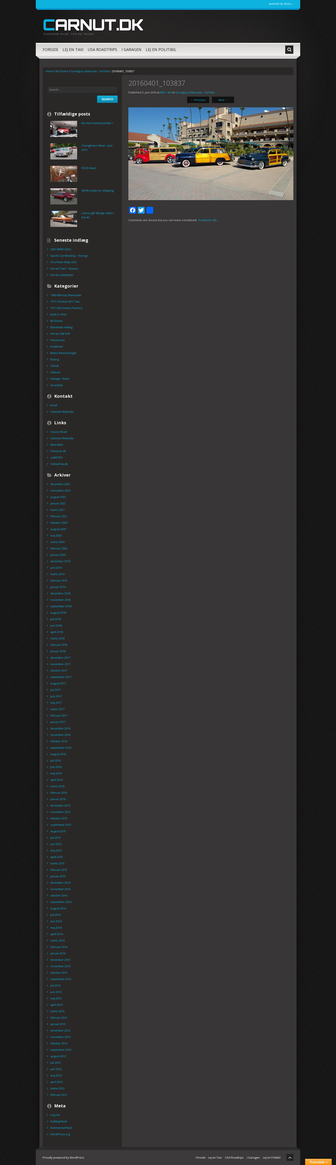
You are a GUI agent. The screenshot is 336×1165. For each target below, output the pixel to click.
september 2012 (60, 1050)
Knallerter (56, 346)
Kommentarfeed (61, 1128)
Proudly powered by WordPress (63, 1157)
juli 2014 (55, 915)
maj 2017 (56, 703)
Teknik (54, 366)
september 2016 (60, 748)
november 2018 (60, 600)
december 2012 (60, 1030)
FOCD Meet (88, 168)
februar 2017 (58, 715)
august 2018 (58, 613)
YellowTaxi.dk (59, 464)
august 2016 (58, 754)
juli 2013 (55, 985)
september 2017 (60, 677)
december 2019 (60, 561)
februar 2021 (58, 516)
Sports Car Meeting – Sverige (69, 256)
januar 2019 (58, 587)
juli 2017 (55, 690)
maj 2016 (56, 773)
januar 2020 (58, 555)
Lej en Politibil (161, 49)
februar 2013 (58, 1018)
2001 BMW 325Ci (60, 249)
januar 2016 (58, 799)
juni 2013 (56, 992)
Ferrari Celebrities (62, 275)
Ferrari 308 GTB (60, 334)
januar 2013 (58, 1024)
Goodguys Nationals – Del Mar (195, 92)
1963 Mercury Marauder (65, 295)
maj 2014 (56, 928)
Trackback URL (207, 220)
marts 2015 (57, 863)
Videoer (55, 372)
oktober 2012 (58, 1043)
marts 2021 (57, 510)
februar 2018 (58, 645)
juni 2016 (56, 767)
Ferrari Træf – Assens (64, 268)
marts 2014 (57, 940)
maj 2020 (56, 535)
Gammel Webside (62, 412)
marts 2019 (57, 574)
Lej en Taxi (73, 49)
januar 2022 (58, 503)
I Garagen (131, 49)
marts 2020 (57, 542)
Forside (50, 49)
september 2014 (60, 902)
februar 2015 (58, 870)
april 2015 (56, 857)
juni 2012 (56, 1069)
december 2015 (60, 805)
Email (53, 405)
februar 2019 (58, 580)
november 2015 (60, 812)
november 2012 (60, 1037)
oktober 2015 (58, 818)
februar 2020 (58, 548)
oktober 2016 (58, 741)
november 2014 (60, 889)
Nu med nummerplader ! (97, 123)
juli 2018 (55, 619)
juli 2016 (55, 760)
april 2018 (56, 632)
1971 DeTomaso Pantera (66, 308)
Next (223, 100)
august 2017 (58, 683)
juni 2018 (56, 625)
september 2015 (60, 825)
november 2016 (60, 735)
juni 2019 (56, 568)
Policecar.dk (58, 451)
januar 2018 (58, 651)
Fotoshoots (57, 340)
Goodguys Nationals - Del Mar (90, 71)
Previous (198, 100)
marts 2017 (57, 709)
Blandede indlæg (61, 327)
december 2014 (60, 883)
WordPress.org (60, 1134)
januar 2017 (58, 722)
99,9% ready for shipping (97, 190)
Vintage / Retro (60, 379)
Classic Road (58, 432)
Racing (54, 359)
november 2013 (60, 966)
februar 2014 (58, 947)
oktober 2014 (58, 895)
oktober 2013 (58, 973)
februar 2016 (58, 793)
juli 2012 (55, 1063)
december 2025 (60, 484)
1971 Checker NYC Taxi (65, 301)
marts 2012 (57, 1088)
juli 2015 (55, 838)
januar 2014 (58, 953)
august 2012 (58, 1056)
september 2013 (60, 979)
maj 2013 (56, 998)
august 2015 (58, 831)
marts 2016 (57, 786)
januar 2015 (58, 876)
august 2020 (58, 529)
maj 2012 (56, 1075)
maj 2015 (56, 850)
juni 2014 (56, 921)
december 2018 (60, 593)
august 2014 (58, 908)
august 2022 (58, 497)
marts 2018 (57, 638)
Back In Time (58, 314)
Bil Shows (62, 71)
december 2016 (60, 728)
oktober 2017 (58, 670)
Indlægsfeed (58, 1121)
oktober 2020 (58, 523)
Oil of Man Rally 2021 (63, 262)
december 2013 (60, 960)
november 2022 (60, 490)
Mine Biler (56, 445)
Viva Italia (56, 385)
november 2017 (60, 664)
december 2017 (60, 658)
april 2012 (56, 1082)
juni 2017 (56, 696)
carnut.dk (93, 24)
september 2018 (60, 606)
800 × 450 (166, 92)
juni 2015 (56, 844)
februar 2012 (58, 1095)
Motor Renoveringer (63, 353)
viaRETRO (56, 457)
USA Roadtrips (102, 49)
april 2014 (56, 934)
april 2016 (56, 780)
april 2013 (56, 1005)
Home (50, 71)
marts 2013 (57, 1011)
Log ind (55, 1115)
